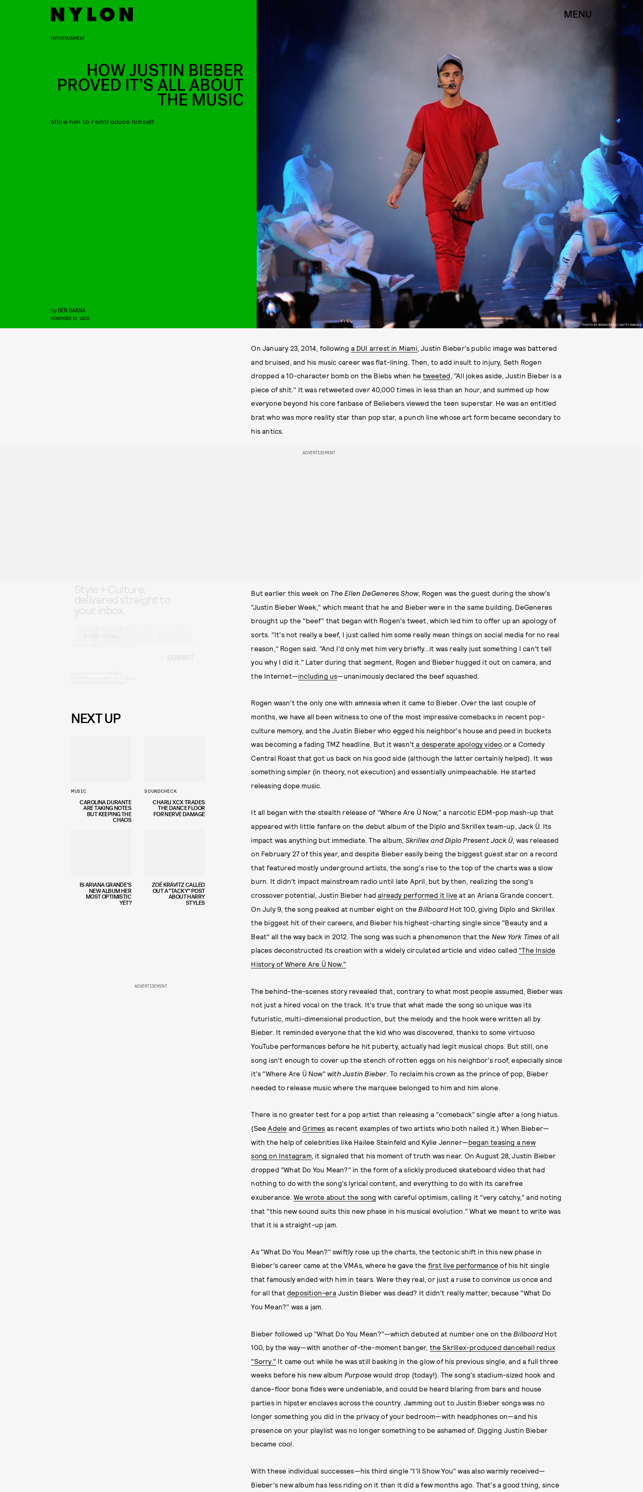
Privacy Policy (112, 689)
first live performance (463, 1265)
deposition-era (311, 1292)
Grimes (313, 1128)
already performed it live (417, 895)
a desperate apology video (458, 744)
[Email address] (132, 643)
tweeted (436, 375)
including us (317, 676)
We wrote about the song (335, 1197)
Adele (277, 1128)
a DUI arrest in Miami (384, 348)
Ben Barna (72, 310)
